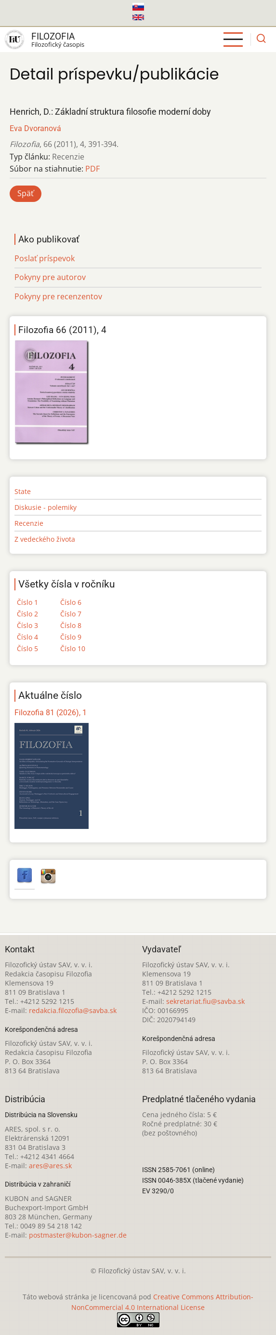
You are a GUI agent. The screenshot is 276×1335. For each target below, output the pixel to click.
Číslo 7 (70, 613)
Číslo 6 (70, 602)
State (22, 491)
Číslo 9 (70, 636)
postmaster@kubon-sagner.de (78, 1235)
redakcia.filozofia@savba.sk (73, 1010)
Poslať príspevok (44, 258)
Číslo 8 (70, 625)
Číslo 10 (72, 648)
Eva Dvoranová (35, 128)
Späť (25, 193)
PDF (92, 168)
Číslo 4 (27, 636)
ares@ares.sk (50, 1165)
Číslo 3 (27, 625)
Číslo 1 (27, 602)
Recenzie (28, 523)
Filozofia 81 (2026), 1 (50, 712)
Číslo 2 (27, 613)
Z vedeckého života (44, 539)
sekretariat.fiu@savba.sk (205, 1001)
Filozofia (53, 36)
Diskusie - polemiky (45, 507)
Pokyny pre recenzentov (58, 296)
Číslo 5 (27, 648)
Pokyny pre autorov (50, 277)
